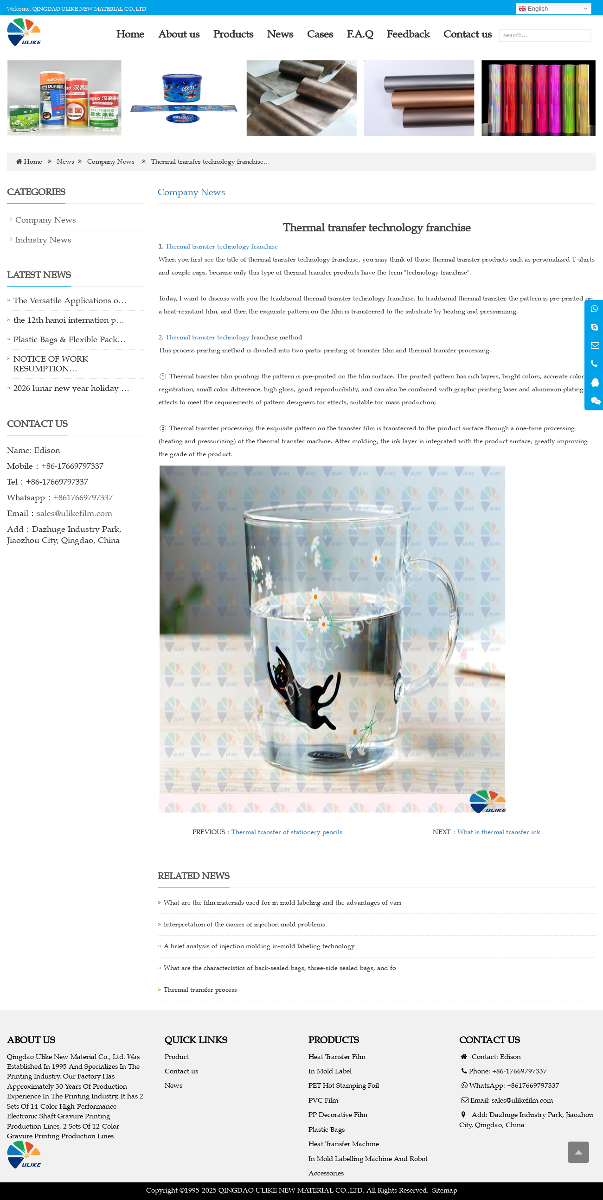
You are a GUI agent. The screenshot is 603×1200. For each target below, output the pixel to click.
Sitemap (444, 1190)
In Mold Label (330, 1070)
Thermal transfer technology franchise (222, 246)
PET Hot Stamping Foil (343, 1085)
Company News (111, 162)
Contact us (181, 1070)
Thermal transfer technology (208, 337)
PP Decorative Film (337, 1114)
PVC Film (323, 1100)
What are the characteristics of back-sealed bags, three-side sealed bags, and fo (280, 968)
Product (177, 1056)
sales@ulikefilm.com (74, 513)
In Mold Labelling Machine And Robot (368, 1158)
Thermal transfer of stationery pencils (286, 832)
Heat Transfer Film (337, 1056)
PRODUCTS (333, 1040)
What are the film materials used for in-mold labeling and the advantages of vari (282, 902)
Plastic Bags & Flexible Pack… (69, 339)
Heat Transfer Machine (343, 1143)
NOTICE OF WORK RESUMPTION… (50, 364)
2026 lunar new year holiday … (71, 388)
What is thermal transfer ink (498, 832)
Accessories (326, 1172)
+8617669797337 (83, 497)
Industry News (43, 240)
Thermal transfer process (200, 990)
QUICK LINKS (196, 1040)
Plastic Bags (326, 1129)
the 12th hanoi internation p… (68, 320)
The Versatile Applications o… (70, 300)
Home (33, 162)
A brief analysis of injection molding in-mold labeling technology (259, 946)
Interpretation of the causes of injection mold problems (244, 924)
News (65, 162)
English (533, 9)
